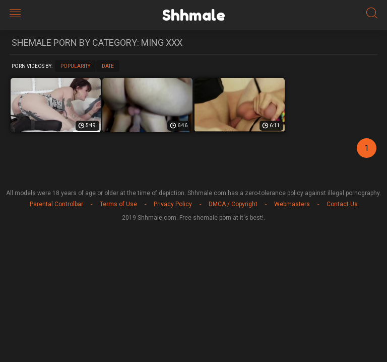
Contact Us (342, 204)
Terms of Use (118, 204)
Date (108, 66)
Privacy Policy (173, 204)
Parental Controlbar (56, 204)
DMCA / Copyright (233, 204)
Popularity (75, 66)
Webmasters (292, 204)
